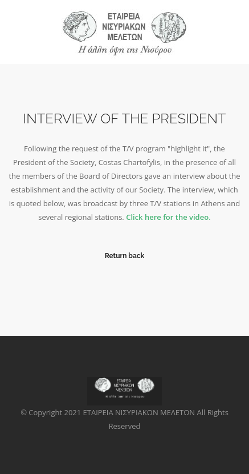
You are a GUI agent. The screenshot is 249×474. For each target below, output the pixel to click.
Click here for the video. (168, 217)
